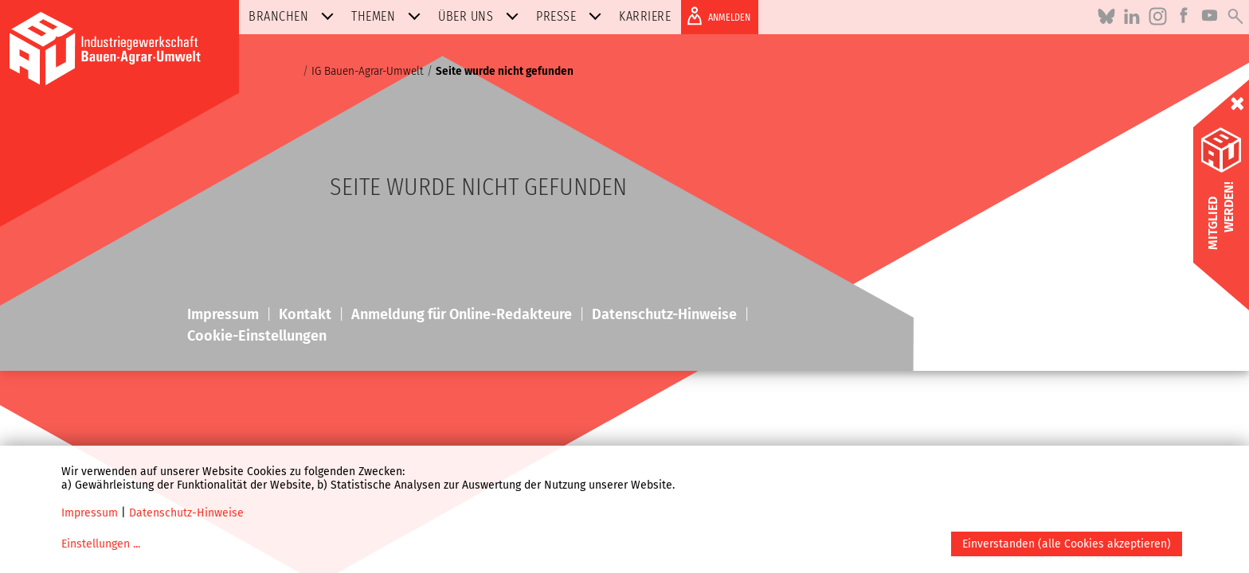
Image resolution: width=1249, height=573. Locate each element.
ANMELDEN (715, 15)
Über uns (481, 16)
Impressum (89, 513)
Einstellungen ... (100, 544)
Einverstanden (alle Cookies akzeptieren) (1066, 544)
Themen (389, 16)
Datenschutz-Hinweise (186, 513)
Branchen (294, 16)
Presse (572, 16)
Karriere (645, 16)
